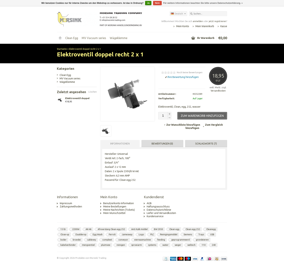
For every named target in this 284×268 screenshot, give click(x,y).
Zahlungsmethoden (71, 206)
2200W (75, 229)
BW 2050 (158, 229)
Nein (157, 3)
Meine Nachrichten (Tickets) (119, 209)
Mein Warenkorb (204, 26)
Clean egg (174, 229)
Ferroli (112, 234)
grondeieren (202, 240)
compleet (107, 240)
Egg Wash (98, 234)
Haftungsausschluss (158, 206)
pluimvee (105, 245)
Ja (148, 3)
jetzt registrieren (217, 21)
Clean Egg (71, 38)
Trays (201, 234)
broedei (77, 240)
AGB (149, 203)
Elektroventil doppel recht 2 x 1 (85, 49)
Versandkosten (218, 91)
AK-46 (88, 229)
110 (204, 245)
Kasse (223, 26)
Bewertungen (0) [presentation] (162, 143)
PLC (152, 234)
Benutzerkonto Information (118, 203)
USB (212, 234)
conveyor (123, 240)
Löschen (92, 92)
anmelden (198, 21)
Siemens (188, 234)
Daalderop (81, 234)
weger (178, 245)
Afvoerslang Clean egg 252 (111, 229)
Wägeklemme (118, 38)
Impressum (66, 203)
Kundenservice (155, 216)
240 (214, 245)
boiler (63, 240)
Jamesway (127, 234)
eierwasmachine (142, 240)
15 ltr (63, 229)
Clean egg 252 (193, 229)
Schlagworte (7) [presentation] (206, 143)
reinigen (121, 245)
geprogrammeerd (180, 240)
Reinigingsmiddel (168, 234)
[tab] (119, 143)
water (165, 245)
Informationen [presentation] (120, 143)
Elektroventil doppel (77, 98)
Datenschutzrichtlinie (159, 209)
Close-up (64, 234)
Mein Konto (182, 26)
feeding (161, 240)
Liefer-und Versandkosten (161, 213)
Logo (141, 234)
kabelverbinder (68, 245)
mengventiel (88, 245)
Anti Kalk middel (139, 229)
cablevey (91, 240)
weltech (191, 245)
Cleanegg (211, 229)
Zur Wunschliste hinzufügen (182, 124)
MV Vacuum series (94, 38)
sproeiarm (136, 245)
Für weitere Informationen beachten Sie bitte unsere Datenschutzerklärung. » (203, 3)
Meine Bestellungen (114, 206)
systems (152, 245)
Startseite (60, 38)
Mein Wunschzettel (114, 213)
